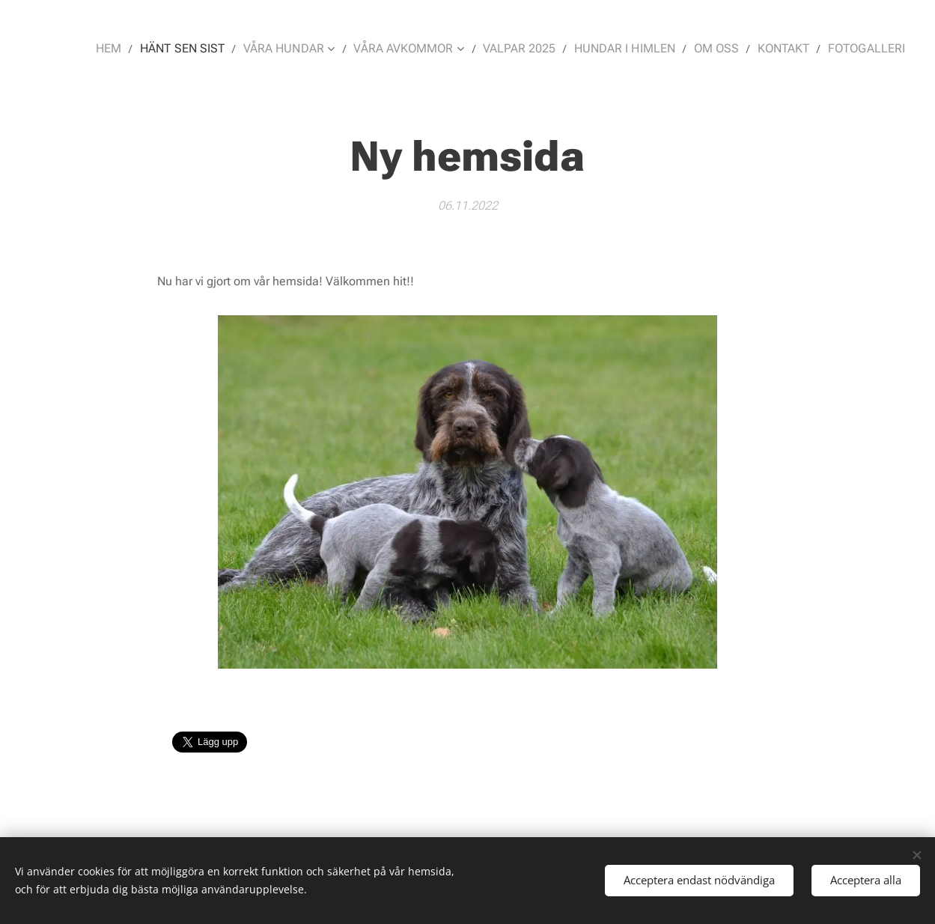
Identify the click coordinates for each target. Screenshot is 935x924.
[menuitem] (144, 48)
